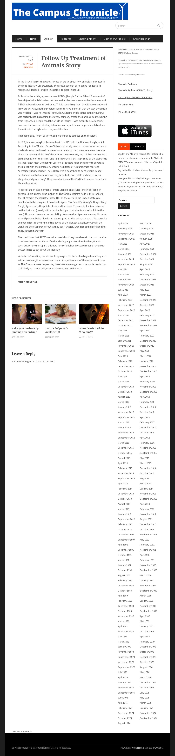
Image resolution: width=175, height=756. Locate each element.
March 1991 (123, 560)
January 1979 (124, 646)
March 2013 (123, 509)
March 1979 (123, 641)
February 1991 (147, 560)
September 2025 (126, 238)
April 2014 (123, 483)
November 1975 (126, 687)
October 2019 (125, 371)
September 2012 (126, 519)
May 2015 (144, 458)
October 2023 (147, 284)
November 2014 (126, 473)
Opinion (48, 38)
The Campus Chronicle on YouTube (135, 97)
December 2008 (126, 534)
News (33, 38)
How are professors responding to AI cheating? (142, 158)
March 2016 (123, 442)
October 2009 (147, 529)
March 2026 (145, 223)
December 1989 (126, 585)
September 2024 (126, 264)
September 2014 (126, 478)
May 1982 (144, 621)
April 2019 (145, 376)
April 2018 (145, 396)
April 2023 (123, 294)
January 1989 (146, 600)
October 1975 (147, 687)
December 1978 (148, 646)
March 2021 (123, 335)
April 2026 (123, 223)
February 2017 (147, 422)
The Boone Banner (127, 111)
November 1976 (126, 662)
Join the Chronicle (115, 38)
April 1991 (145, 554)
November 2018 (148, 386)
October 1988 (125, 611)
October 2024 (147, 259)
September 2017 (126, 417)
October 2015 (125, 452)
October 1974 (125, 718)
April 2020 (123, 356)
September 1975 (126, 692)
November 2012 (148, 514)
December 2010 (148, 524)
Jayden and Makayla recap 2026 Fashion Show (141, 153)
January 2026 (146, 228)
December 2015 (126, 447)
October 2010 (125, 529)
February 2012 (125, 524)
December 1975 (148, 682)
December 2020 (148, 340)
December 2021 (126, 320)
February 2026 (125, 228)
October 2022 (147, 305)
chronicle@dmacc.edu (136, 74)
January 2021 (124, 340)
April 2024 (145, 269)
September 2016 (126, 437)
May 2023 (144, 289)
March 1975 (145, 702)
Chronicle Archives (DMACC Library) (135, 90)
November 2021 (148, 320)
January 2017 (124, 427)
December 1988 (126, 605)
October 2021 (125, 325)
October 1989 (125, 590)
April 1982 (123, 626)
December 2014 (148, 468)
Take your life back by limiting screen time (25, 330)
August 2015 (124, 458)
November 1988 (148, 605)
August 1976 (146, 667)
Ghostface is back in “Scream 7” (91, 330)
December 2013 (126, 493)
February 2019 (147, 381)
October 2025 (147, 233)
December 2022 (148, 299)
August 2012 (146, 519)
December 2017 (148, 407)
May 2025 (122, 243)
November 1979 (126, 631)
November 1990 (148, 565)
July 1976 (122, 672)
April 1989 (123, 595)
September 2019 (148, 371)
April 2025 (145, 243)
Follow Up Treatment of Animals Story (73, 62)
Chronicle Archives (127, 84)
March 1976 (145, 677)
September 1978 (126, 656)
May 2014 (144, 478)
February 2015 (125, 468)
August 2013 (124, 503)
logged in (29, 361)
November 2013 (148, 493)
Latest (123, 146)
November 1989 (148, 585)
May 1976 (144, 672)
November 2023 (126, 284)
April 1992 (123, 544)
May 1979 (122, 636)
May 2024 (122, 269)
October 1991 (125, 554)
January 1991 (124, 565)
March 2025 (123, 248)
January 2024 (124, 279)
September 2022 (126, 310)
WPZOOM (159, 748)
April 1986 (145, 616)
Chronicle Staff (141, 38)
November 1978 (126, 651)
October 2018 (125, 391)
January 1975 (146, 707)
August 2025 (146, 238)
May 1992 (144, 539)
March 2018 (123, 401)
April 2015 (123, 463)
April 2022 (145, 310)
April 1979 (145, 636)
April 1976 (123, 677)
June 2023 (123, 289)
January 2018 (124, 407)
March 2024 (123, 274)
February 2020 (125, 361)
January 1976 (124, 682)
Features (66, 38)
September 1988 (148, 611)
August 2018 (124, 396)
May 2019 (122, 376)
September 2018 (148, 391)
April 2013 (145, 503)
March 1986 (123, 621)
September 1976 (126, 667)
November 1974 (148, 713)
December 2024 (148, 254)
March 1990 (145, 575)
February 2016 (147, 442)
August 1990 (124, 575)
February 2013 (147, 509)
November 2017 (126, 412)
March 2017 (123, 422)
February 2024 (147, 274)
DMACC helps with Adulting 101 (56, 330)
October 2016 (147, 432)
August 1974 (124, 723)
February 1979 (147, 641)
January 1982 (146, 626)
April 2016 (145, 437)
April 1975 (123, 702)
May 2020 (144, 350)
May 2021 (122, 330)
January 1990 (146, 580)
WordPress (137, 748)
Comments (137, 146)
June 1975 (123, 697)
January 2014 (146, 488)
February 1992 (147, 544)
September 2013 (148, 498)
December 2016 (148, 427)
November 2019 (148, 366)
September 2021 (148, 325)
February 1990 (125, 580)
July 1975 (144, 692)
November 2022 (126, 305)
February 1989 (125, 600)
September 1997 (126, 539)
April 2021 (145, 330)
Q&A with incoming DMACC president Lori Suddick (143, 182)
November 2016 (126, 432)
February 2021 (147, 335)
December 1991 (126, 549)
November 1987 (126, 616)
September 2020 (126, 350)
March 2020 (145, 356)
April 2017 (145, 417)
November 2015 (148, 447)
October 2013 (125, 498)
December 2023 (148, 279)
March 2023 (145, 294)
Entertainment (88, 38)
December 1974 (126, 713)
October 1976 (147, 662)
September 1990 (148, 570)
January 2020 (146, 361)
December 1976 (148, 656)
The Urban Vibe (125, 104)
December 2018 (126, 386)
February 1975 (125, 707)
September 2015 (148, 452)
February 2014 (125, 488)
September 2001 (148, 534)
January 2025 (124, 254)
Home (19, 38)
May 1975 (144, 697)
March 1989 (145, 595)
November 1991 (148, 549)
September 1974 (148, 718)
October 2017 (147, 412)
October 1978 (147, 651)
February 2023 (125, 299)
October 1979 (147, 631)
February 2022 (147, 315)
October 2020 (147, 345)
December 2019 (126, 366)
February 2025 (147, 248)
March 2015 (145, 463)
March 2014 (145, 483)
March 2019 (123, 381)
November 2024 (126, 259)
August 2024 (146, 264)
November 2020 (126, 345)
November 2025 (126, 233)
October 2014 (147, 473)
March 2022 (123, 315)
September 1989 (148, 590)
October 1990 (125, 570)
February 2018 (147, 401)
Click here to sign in (22, 731)
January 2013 (124, 514)
